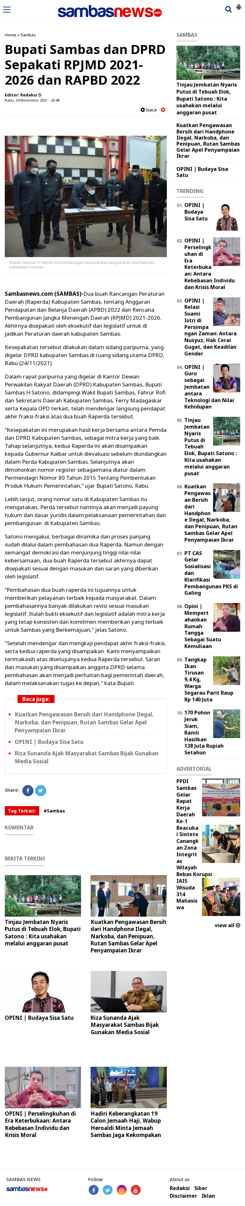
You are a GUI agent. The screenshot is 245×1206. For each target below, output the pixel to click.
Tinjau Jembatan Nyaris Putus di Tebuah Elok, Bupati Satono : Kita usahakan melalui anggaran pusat (43, 932)
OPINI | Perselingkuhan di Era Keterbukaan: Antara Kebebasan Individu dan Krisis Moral (40, 1124)
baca (149, 109)
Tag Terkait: (22, 811)
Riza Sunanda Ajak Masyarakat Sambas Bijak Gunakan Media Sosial (125, 1024)
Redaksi (180, 1188)
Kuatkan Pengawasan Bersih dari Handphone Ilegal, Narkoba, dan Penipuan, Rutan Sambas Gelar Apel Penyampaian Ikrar (84, 722)
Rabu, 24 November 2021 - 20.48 (32, 100)
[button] (238, 4)
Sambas (28, 35)
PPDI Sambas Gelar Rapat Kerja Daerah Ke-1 (186, 801)
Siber (200, 1188)
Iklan (208, 1196)
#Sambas (54, 811)
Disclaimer (183, 1196)
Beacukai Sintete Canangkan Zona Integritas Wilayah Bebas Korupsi (194, 851)
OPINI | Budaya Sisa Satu (49, 741)
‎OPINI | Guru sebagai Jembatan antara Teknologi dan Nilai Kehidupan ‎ (209, 386)
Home (10, 35)
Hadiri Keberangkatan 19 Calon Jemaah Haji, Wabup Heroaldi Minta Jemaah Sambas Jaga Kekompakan (126, 1124)
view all (227, 925)
